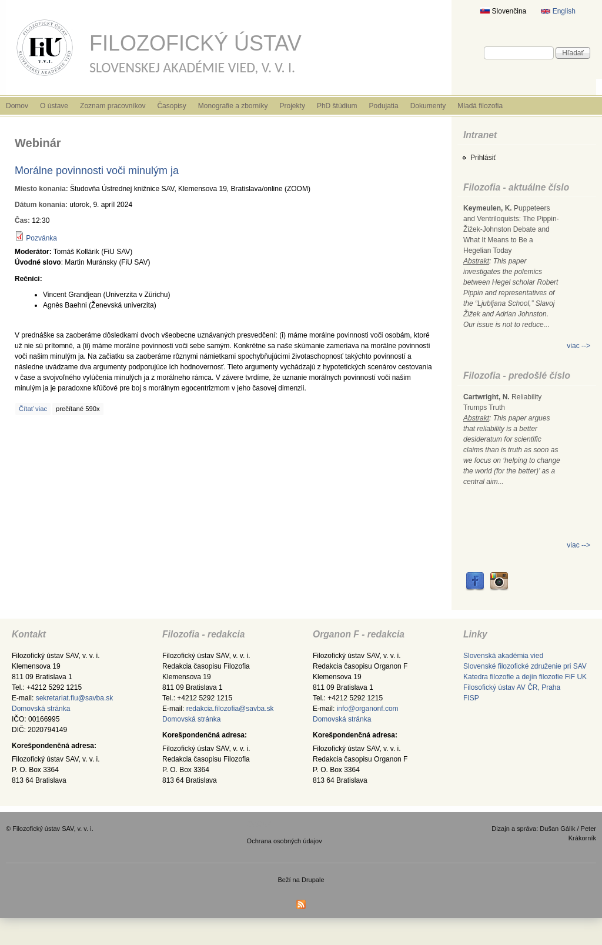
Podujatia (384, 106)
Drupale (313, 879)
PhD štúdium (337, 106)
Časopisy (171, 106)
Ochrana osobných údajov (284, 840)
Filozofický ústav (195, 43)
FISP (471, 698)
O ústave (54, 106)
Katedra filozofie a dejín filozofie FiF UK (525, 677)
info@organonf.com (368, 708)
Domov (17, 106)
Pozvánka (41, 238)
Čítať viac (33, 408)
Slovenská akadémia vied (503, 656)
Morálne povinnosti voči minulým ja (97, 170)
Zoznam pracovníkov (112, 106)
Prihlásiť (483, 157)
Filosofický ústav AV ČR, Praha (511, 687)
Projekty (292, 106)
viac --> (578, 346)
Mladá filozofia (480, 106)
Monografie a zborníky (233, 106)
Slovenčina (503, 11)
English (558, 11)
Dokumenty (428, 106)
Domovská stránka (41, 708)
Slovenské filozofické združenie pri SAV (525, 666)
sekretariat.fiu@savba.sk (74, 698)
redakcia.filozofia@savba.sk (230, 708)
